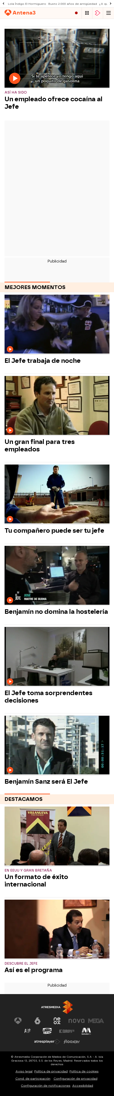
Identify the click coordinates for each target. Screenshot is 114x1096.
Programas (33, 23)
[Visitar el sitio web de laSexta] (37, 1020)
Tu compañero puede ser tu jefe (54, 530)
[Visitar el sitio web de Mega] (96, 1020)
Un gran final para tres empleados (40, 445)
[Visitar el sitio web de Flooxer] (72, 1041)
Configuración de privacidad (75, 1078)
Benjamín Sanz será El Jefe (46, 781)
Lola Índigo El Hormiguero (27, 3)
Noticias (58, 23)
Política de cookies (84, 1071)
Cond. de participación (32, 1078)
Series (10, 23)
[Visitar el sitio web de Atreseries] (28, 1031)
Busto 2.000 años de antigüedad (72, 3)
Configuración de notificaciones (45, 1085)
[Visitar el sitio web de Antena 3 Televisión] (18, 1020)
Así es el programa (34, 970)
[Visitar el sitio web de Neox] (57, 1020)
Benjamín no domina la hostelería (56, 611)
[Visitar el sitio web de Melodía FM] (86, 1031)
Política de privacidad (51, 1071)
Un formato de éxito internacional (36, 880)
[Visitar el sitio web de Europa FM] (67, 1031)
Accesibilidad (82, 1085)
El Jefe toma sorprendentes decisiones (48, 696)
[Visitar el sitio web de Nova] (76, 1020)
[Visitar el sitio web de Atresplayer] (47, 1041)
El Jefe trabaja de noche (43, 360)
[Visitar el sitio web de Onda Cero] (47, 1031)
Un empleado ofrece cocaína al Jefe (53, 102)
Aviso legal (23, 1071)
